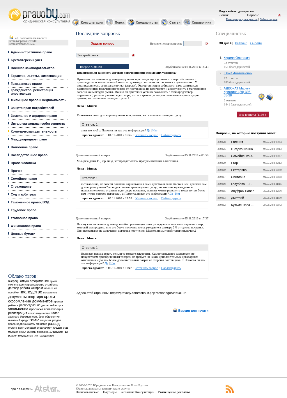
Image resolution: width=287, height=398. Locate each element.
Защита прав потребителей (32, 108)
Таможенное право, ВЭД (30, 202)
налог (55, 313)
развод (54, 324)
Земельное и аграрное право (34, 115)
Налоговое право (24, 147)
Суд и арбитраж (23, 194)
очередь (13, 281)
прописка (36, 309)
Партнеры (110, 392)
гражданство (46, 335)
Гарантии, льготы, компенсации (36, 76)
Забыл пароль (268, 19)
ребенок (13, 305)
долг (21, 327)
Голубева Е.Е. (241, 184)
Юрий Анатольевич (238, 73)
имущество (43, 313)
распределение (29, 305)
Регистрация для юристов (241, 19)
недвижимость (25, 323)
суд (65, 327)
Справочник (201, 22)
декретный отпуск (52, 305)
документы (17, 297)
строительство (34, 284)
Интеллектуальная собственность (38, 123)
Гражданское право (26, 83)
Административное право (31, 52)
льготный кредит (19, 320)
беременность (29, 316)
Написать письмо (87, 392)
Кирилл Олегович (236, 57)
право (31, 313)
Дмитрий (237, 198)
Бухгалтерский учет (26, 60)
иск (36, 335)
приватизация (53, 309)
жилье (35, 320)
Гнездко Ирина (242, 149)
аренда (58, 301)
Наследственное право (29, 155)
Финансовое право (26, 226)
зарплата (13, 316)
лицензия (46, 320)
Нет (154, 130)
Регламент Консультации (137, 392)
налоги (48, 288)
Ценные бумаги (23, 233)
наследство (31, 292)
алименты (58, 331)
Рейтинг (241, 43)
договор (13, 288)
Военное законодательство (32, 68)
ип (55, 288)
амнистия (41, 324)
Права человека (23, 163)
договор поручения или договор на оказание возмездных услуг (141, 115)
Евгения (237, 142)
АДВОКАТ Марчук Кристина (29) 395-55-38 (237, 92)
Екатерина (239, 170)
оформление (39, 281)
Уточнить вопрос (146, 135)
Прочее (16, 170)
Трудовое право (23, 210)
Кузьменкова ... (242, 205)
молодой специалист (38, 327)
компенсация (16, 284)
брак (41, 316)
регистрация (17, 313)
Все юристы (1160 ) (252, 114)
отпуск (24, 281)
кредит (57, 327)
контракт (37, 288)
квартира (35, 297)
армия (53, 281)
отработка (51, 284)
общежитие (52, 316)
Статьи (174, 22)
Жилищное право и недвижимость (38, 100)
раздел (56, 320)
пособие (13, 292)
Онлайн (256, 43)
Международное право (29, 139)
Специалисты (147, 22)
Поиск (120, 22)
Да (148, 130)
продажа (42, 331)
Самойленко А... (243, 156)
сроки (49, 296)
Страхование (21, 186)
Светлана (238, 177)
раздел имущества (20, 335)
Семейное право (24, 178)
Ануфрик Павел (242, 191)
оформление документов (30, 301)
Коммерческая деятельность (34, 131)
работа (25, 288)
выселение (50, 292)
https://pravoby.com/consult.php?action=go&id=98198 (148, 293)
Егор (234, 163)
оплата (12, 327)
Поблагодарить (171, 135)
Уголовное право (24, 218)
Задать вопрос (102, 43)
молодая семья (17, 331)
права (11, 324)
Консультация (92, 22)
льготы (31, 331)
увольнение (18, 309)
